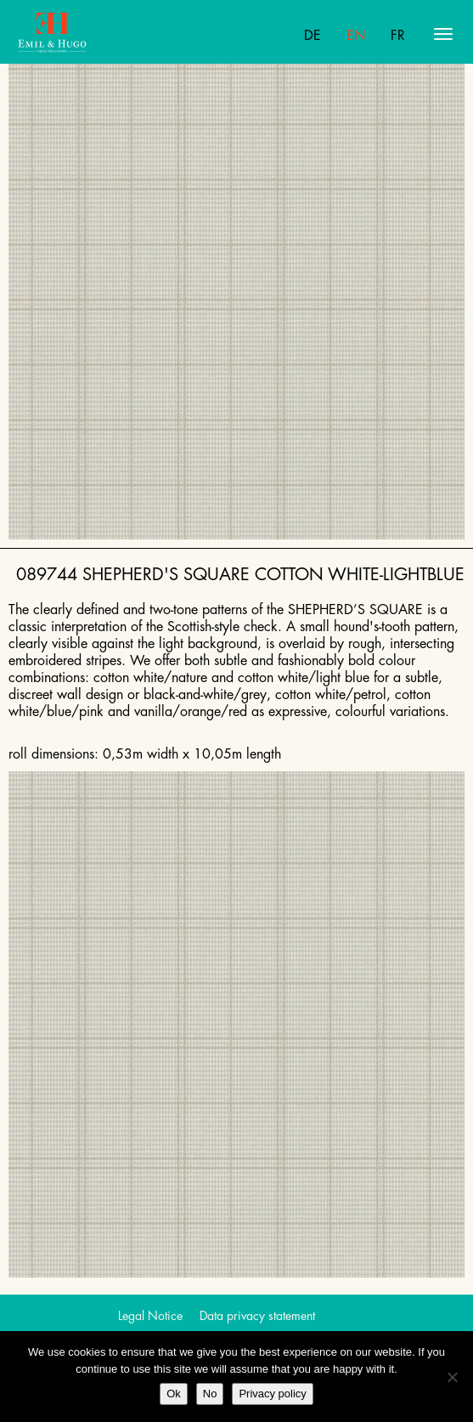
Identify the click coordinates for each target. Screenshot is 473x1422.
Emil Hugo (83, 34)
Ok (173, 1393)
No (210, 1393)
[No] (451, 1376)
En (355, 35)
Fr (398, 35)
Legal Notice (150, 1316)
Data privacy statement (257, 1316)
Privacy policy (272, 1393)
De (312, 35)
